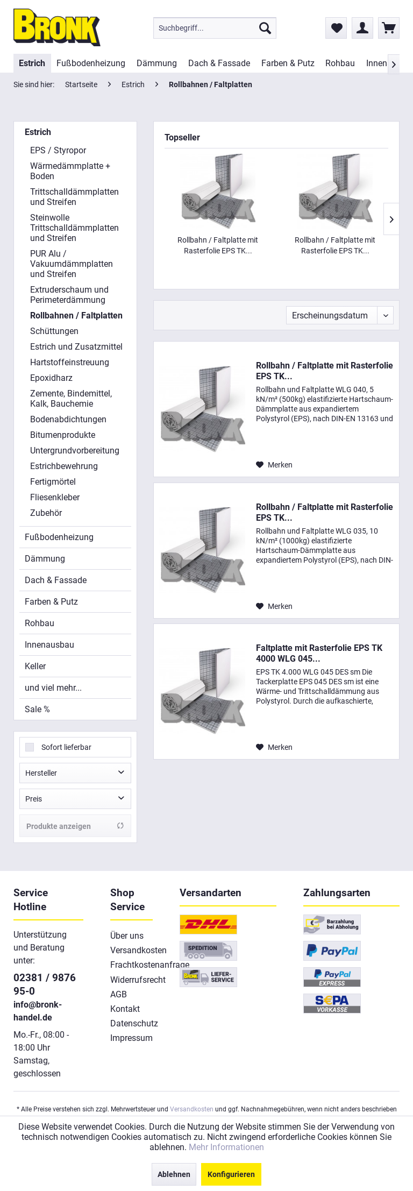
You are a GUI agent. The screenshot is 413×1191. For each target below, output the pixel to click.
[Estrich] (32, 63)
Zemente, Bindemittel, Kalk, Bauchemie (71, 398)
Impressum (131, 1038)
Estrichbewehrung (64, 466)
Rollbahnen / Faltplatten (76, 315)
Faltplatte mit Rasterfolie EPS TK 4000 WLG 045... (319, 653)
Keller (35, 666)
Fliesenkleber (55, 497)
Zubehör (46, 513)
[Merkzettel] (336, 28)
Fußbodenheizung (59, 537)
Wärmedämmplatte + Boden (70, 171)
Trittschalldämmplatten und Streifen (74, 197)
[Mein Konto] (362, 28)
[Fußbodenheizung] (91, 63)
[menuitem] (214, 28)
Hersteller (41, 773)
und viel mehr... (53, 688)
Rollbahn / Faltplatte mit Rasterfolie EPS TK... (217, 245)
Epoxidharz (51, 378)
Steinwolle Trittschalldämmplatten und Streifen (74, 227)
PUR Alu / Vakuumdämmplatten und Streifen (71, 264)
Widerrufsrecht (131, 980)
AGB (118, 994)
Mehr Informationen (226, 1147)
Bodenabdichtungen (68, 419)
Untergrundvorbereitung (74, 450)
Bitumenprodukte (62, 435)
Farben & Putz (51, 602)
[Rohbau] (340, 63)
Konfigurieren (231, 1174)
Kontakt (125, 1009)
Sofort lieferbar (66, 747)
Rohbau (39, 623)
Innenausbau (49, 645)
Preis (33, 799)
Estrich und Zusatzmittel (76, 347)
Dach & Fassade (56, 580)
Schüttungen (54, 331)
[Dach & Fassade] (218, 63)
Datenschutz (131, 1023)
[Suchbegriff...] (214, 28)
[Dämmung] (157, 63)
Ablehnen (174, 1174)
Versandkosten (131, 950)
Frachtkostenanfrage (131, 965)
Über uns (127, 936)
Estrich (38, 132)
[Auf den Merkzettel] (274, 464)
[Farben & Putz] (287, 63)
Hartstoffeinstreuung (69, 362)
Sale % (37, 709)
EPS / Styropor (58, 150)
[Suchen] (265, 28)
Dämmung (45, 559)
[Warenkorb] (389, 28)
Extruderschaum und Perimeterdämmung (69, 295)
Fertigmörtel (53, 482)
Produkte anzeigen (75, 826)
